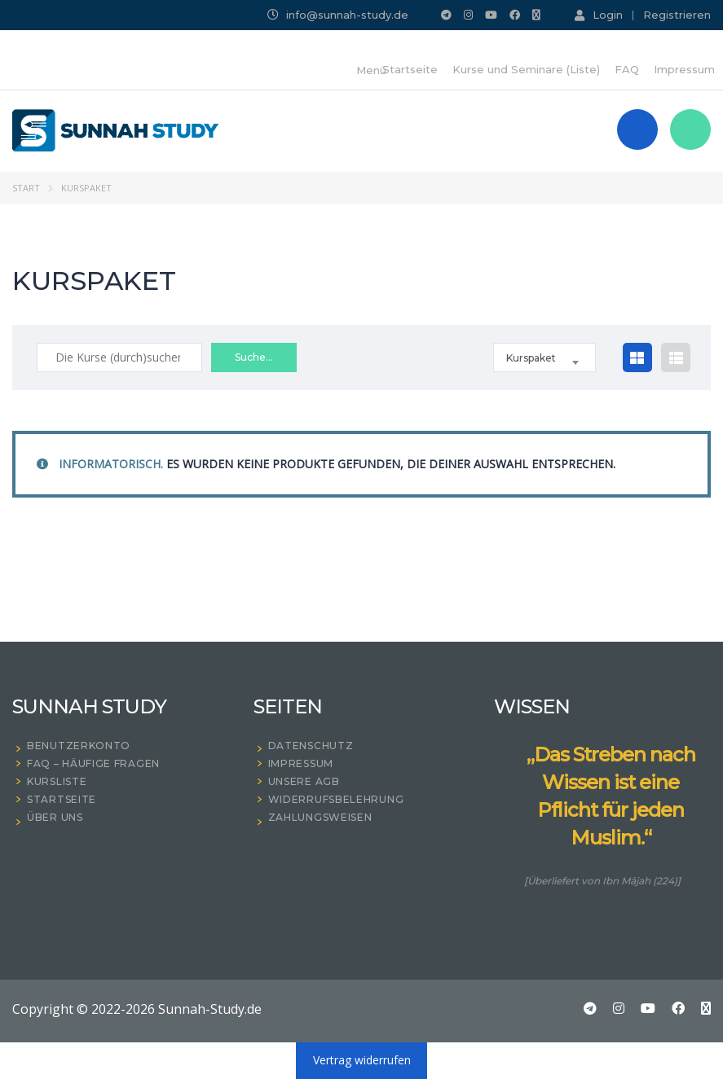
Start (26, 188)
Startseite (410, 69)
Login (599, 14)
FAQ (627, 69)
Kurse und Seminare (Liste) (526, 69)
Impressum (684, 69)
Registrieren (677, 15)
